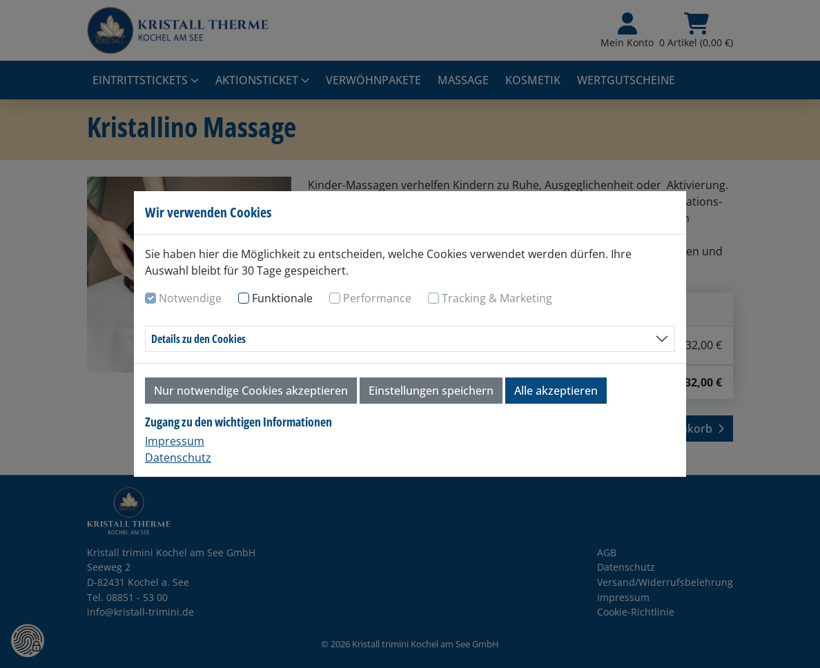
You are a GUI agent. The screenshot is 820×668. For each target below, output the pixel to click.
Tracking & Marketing (497, 298)
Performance (377, 298)
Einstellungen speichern (431, 390)
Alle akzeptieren (556, 390)
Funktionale (282, 298)
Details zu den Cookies (198, 338)
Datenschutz (178, 457)
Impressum (174, 441)
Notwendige (190, 298)
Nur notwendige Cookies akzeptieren (251, 390)
